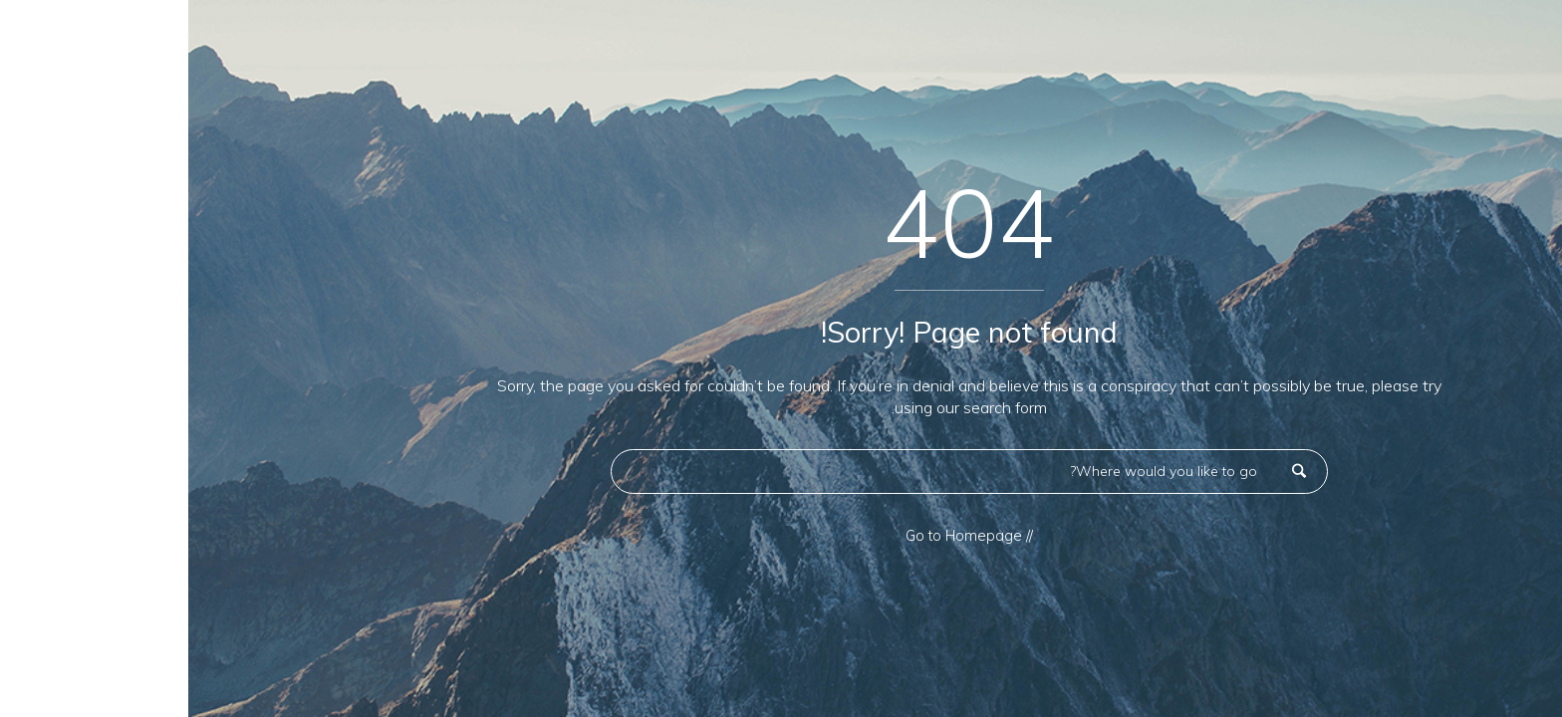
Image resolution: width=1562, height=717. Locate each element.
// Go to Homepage (781, 536)
